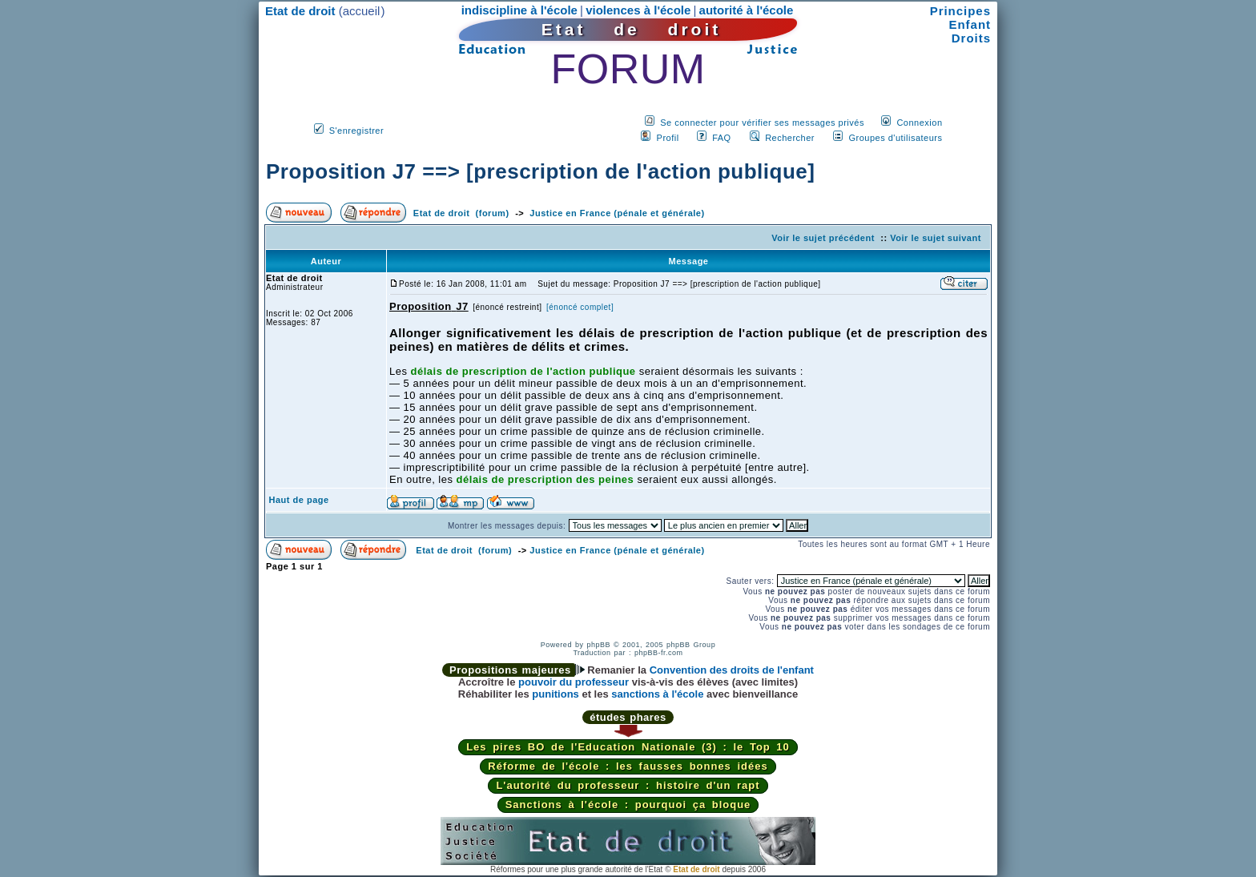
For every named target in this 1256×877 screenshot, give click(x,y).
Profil (668, 138)
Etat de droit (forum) (461, 213)
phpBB (598, 645)
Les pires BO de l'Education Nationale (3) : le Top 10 (628, 747)
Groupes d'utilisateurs (895, 138)
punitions (555, 694)
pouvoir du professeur (573, 682)
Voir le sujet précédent (823, 238)
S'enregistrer (356, 130)
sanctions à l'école (657, 694)
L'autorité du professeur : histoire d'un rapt (627, 785)
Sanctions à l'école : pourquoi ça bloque (628, 805)
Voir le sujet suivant (935, 238)
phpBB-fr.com (658, 653)
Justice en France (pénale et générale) (616, 213)
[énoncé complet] (580, 307)
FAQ (721, 138)
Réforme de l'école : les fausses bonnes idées (627, 766)
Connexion (919, 122)
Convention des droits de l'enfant (732, 670)
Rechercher (790, 138)
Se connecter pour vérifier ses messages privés (762, 122)
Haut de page (299, 500)
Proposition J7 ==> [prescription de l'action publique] (540, 171)
